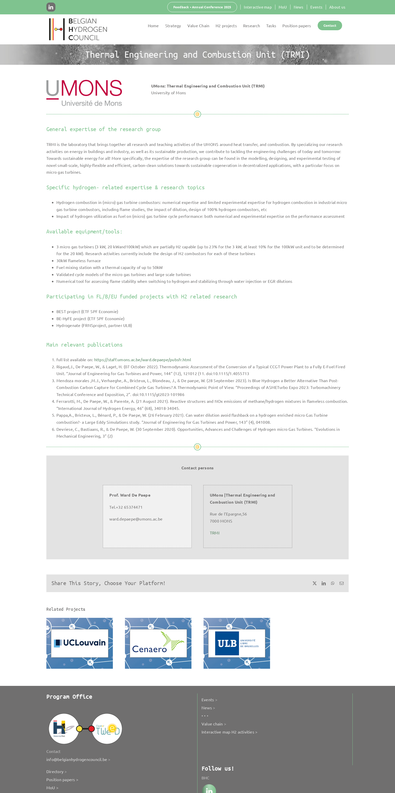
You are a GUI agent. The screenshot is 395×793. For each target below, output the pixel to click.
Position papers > (62, 779)
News (207, 707)
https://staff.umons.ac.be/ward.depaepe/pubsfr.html (142, 359)
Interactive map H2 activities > (229, 731)
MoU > (52, 787)
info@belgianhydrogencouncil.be (76, 759)
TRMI (214, 532)
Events (208, 699)
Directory (54, 771)
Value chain (212, 723)
